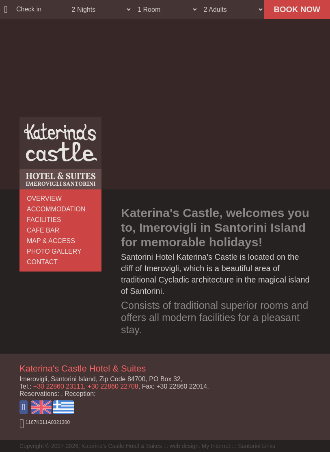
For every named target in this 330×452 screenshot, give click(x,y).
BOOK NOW (297, 9)
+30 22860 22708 (113, 386)
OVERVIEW (44, 198)
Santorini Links (256, 446)
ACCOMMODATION (56, 209)
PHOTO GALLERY (54, 251)
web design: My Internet (200, 446)
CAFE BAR (43, 230)
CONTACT (42, 262)
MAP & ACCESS (51, 240)
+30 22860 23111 (58, 386)
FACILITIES (44, 219)
